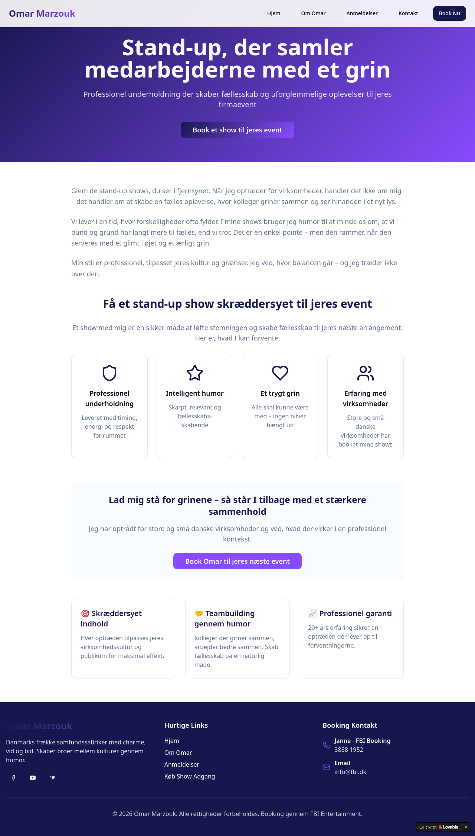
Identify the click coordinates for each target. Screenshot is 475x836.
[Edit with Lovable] (438, 827)
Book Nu (449, 13)
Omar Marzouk (42, 13)
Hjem (274, 13)
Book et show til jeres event (237, 129)
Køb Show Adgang (189, 776)
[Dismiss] (466, 827)
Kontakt (408, 13)
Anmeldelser (362, 13)
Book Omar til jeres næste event (237, 561)
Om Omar (313, 13)
